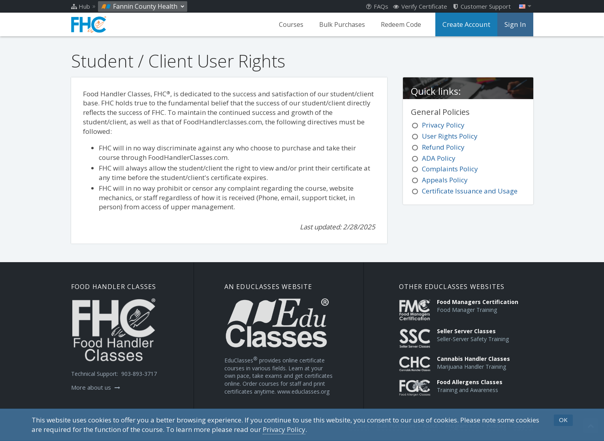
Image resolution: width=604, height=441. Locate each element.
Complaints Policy (450, 168)
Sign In (516, 24)
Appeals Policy (445, 179)
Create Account (468, 24)
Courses (295, 24)
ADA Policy (438, 158)
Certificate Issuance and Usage (469, 190)
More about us (95, 387)
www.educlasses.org (303, 391)
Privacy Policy (443, 124)
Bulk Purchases (346, 24)
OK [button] (563, 420)
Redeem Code (405, 24)
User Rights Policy (450, 136)
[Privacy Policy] (284, 429)
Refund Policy (443, 147)
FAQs (377, 6)
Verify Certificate (420, 6)
